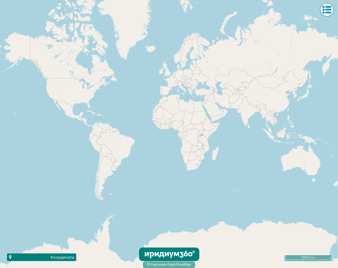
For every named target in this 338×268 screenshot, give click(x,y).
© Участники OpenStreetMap (169, 265)
